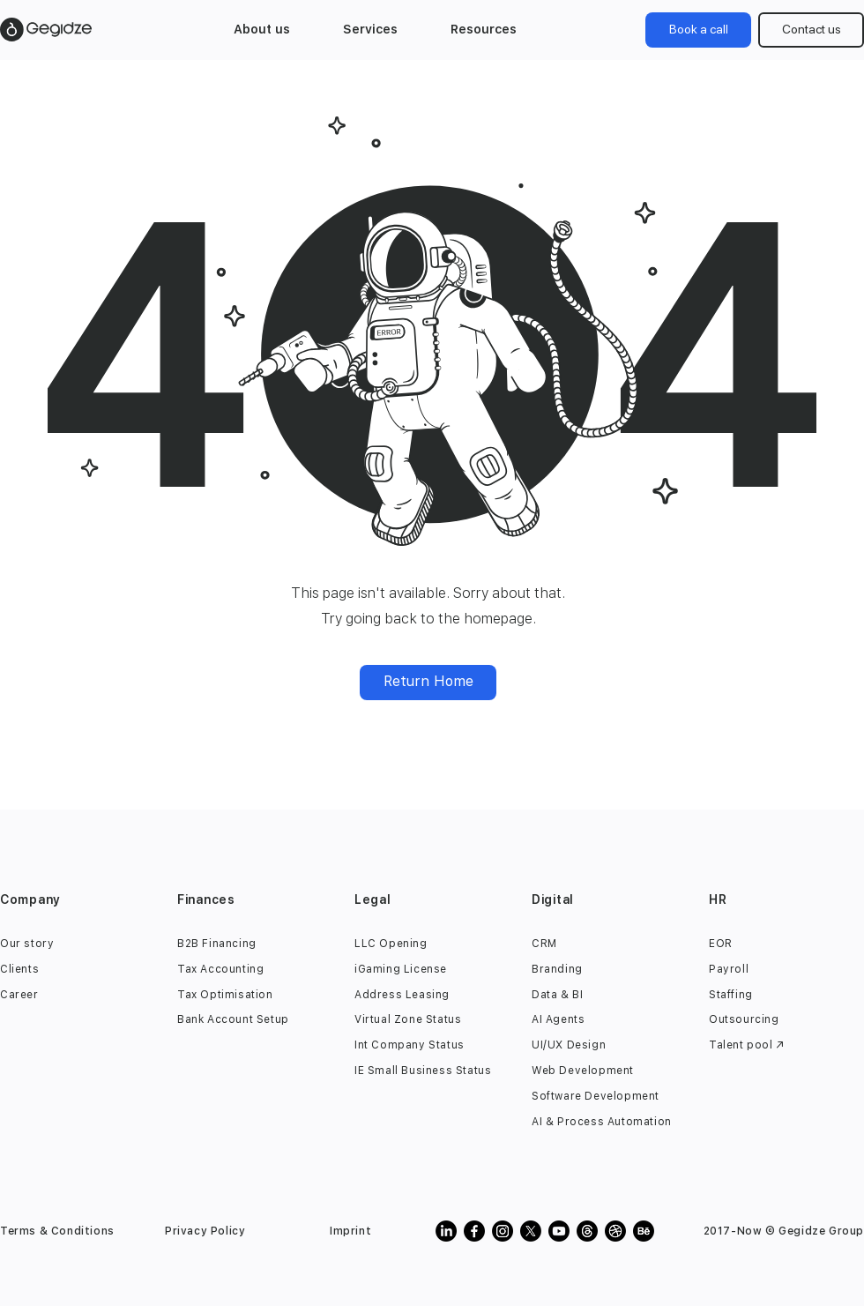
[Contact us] (811, 30)
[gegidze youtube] (559, 1231)
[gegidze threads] (587, 1231)
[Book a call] (698, 30)
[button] (262, 29)
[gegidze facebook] (474, 1231)
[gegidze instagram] (502, 1231)
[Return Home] (428, 682)
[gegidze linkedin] (446, 1231)
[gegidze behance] (643, 1231)
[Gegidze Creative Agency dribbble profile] (615, 1231)
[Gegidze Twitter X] (530, 1231)
